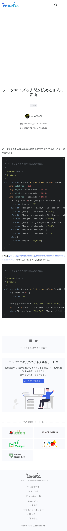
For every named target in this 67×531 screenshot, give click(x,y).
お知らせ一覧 (33, 496)
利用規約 (33, 505)
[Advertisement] (33, 44)
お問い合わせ (33, 514)
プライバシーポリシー (33, 510)
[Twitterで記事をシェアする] (36, 341)
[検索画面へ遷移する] (56, 5)
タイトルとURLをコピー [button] (33, 347)
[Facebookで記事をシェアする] (31, 341)
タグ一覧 (33, 491)
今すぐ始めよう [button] (33, 381)
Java (33, 105)
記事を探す (33, 487)
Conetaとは (33, 501)
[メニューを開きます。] (62, 5)
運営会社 (33, 518)
